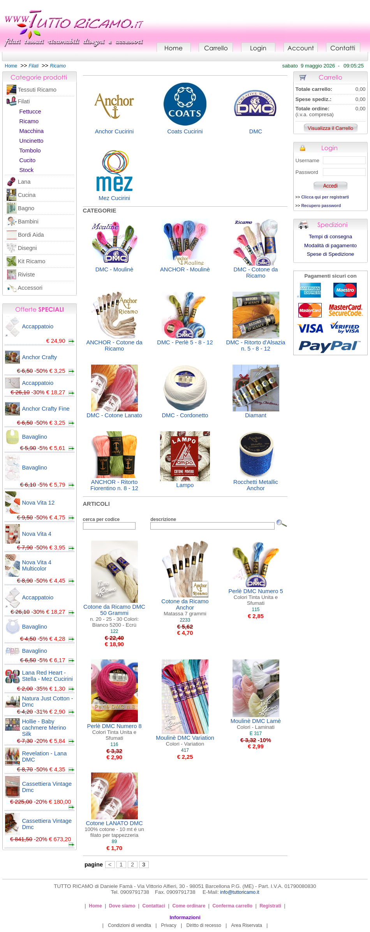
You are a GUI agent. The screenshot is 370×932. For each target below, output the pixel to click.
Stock (26, 170)
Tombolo (30, 150)
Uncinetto (31, 141)
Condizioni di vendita (129, 925)
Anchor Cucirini (114, 131)
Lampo (185, 485)
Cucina (27, 195)
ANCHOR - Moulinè (185, 269)
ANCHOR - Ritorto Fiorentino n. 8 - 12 (114, 485)
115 (255, 609)
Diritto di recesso (204, 925)
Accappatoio (38, 326)
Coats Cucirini (185, 131)
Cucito (27, 160)
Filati (24, 101)
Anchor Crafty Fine (46, 409)
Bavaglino (34, 437)
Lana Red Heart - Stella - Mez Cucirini (47, 676)
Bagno (26, 208)
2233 (185, 620)
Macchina (31, 131)
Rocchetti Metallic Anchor (255, 485)
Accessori (30, 288)
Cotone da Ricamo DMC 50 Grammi (114, 616)
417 (185, 750)
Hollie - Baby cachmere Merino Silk (44, 727)
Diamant (255, 415)
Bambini (28, 221)
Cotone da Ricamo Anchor (184, 607)
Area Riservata (246, 925)
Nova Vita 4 (37, 534)
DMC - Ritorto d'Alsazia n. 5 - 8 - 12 (255, 345)
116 (114, 744)
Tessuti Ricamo (37, 90)
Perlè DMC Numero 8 (114, 732)
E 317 (256, 733)
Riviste (26, 274)
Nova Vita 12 (38, 503)
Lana (24, 182)
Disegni (27, 248)
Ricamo (29, 121)
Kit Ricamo (32, 261)
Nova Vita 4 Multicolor (37, 565)
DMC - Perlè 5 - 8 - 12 (185, 342)
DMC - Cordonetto (185, 415)
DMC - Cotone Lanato (114, 415)
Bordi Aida (31, 235)
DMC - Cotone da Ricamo (255, 272)
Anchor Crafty (39, 357)
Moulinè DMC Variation (185, 741)
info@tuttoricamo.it (239, 892)
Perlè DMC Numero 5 (255, 597)
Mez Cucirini (114, 198)
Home (11, 66)
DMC (255, 131)
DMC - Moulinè (114, 269)
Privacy (168, 925)
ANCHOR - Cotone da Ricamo (114, 345)
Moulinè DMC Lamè (256, 724)
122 (114, 631)
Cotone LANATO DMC (114, 829)
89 (114, 841)
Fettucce (30, 111)
